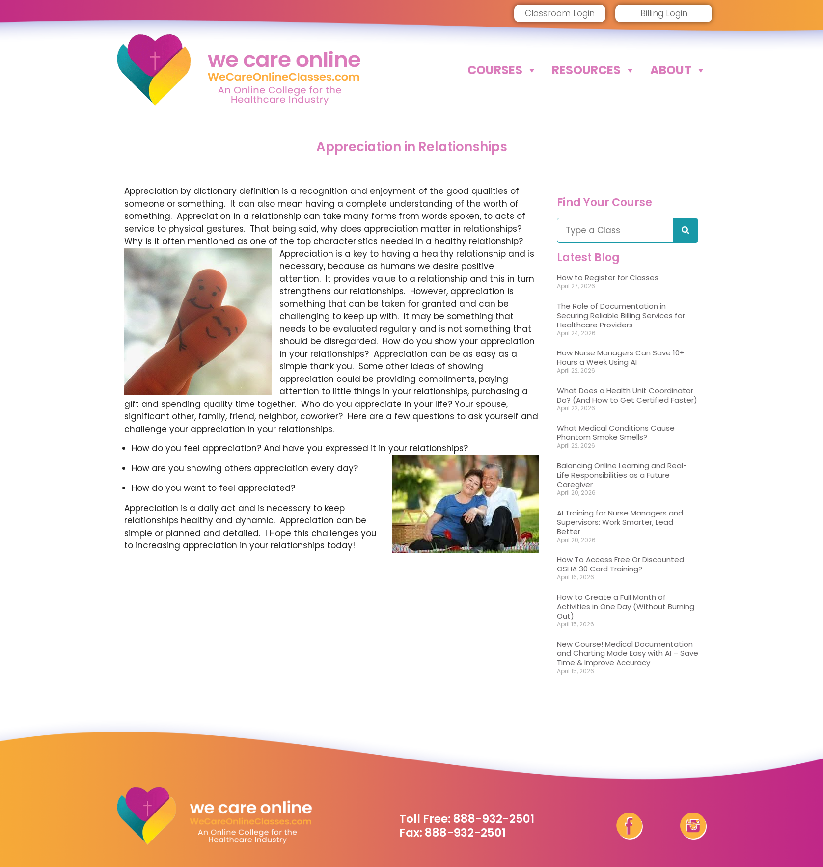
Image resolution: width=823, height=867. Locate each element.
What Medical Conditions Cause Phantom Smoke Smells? (616, 432)
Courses (502, 70)
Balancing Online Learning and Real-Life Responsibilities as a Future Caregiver (622, 475)
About (678, 70)
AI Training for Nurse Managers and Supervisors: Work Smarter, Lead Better (620, 522)
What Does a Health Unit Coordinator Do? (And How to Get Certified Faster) (627, 395)
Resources (593, 70)
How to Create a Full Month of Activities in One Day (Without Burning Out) (625, 606)
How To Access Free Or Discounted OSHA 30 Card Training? (620, 564)
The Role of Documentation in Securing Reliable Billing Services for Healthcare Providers (621, 315)
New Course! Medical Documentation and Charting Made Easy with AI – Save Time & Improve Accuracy (627, 653)
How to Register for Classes (607, 277)
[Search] (685, 230)
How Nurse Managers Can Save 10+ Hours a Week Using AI (621, 357)
